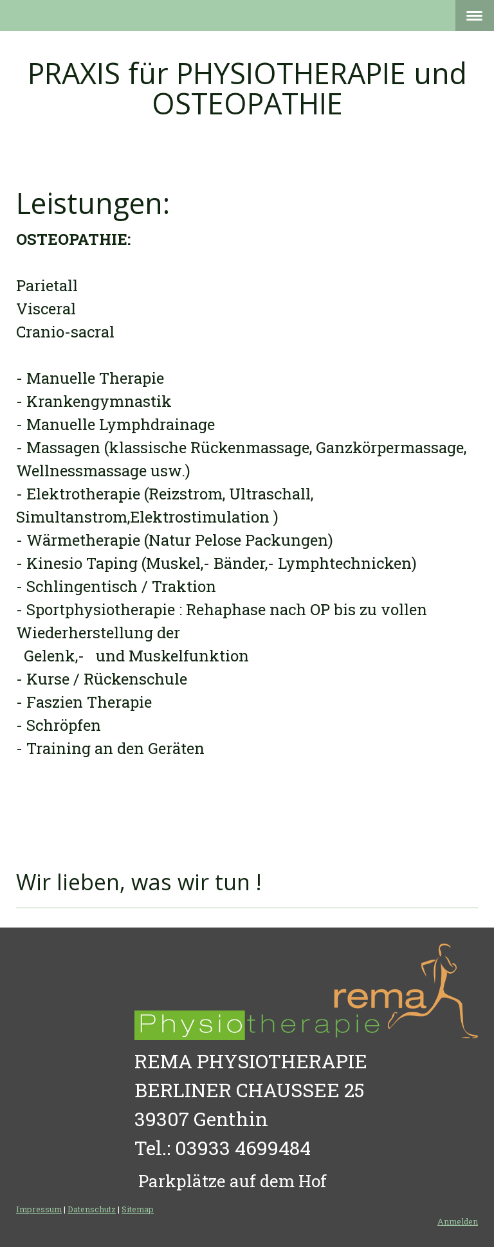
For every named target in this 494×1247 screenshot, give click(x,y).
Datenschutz (92, 1209)
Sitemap (138, 1209)
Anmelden (457, 1221)
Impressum (39, 1209)
